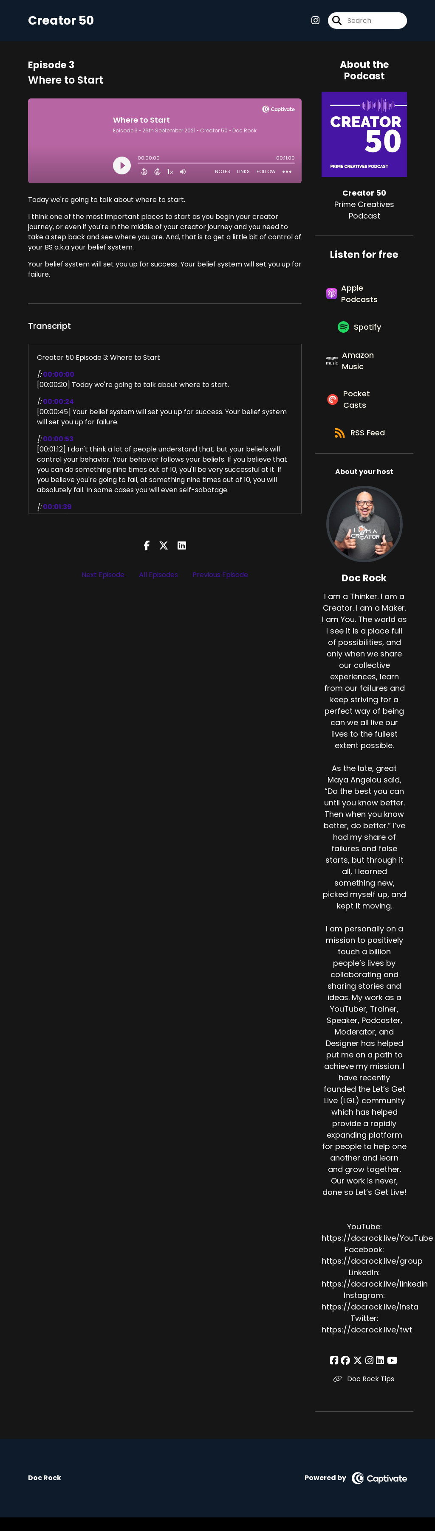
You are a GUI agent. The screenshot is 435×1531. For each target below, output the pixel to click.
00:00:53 (58, 440)
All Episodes (158, 576)
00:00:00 (58, 375)
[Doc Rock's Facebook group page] (348, 1374)
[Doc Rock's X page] (359, 1374)
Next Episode (103, 576)
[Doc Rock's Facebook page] (337, 1374)
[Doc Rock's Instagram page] (369, 1374)
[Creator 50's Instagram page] (315, 21)
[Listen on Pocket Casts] (360, 409)
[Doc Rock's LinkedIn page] (379, 1374)
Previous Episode (220, 576)
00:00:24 (58, 402)
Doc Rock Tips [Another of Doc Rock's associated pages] (364, 1392)
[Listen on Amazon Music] (360, 368)
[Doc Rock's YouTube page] (390, 1374)
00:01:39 (57, 508)
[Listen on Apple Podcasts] (360, 296)
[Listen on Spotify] (360, 332)
